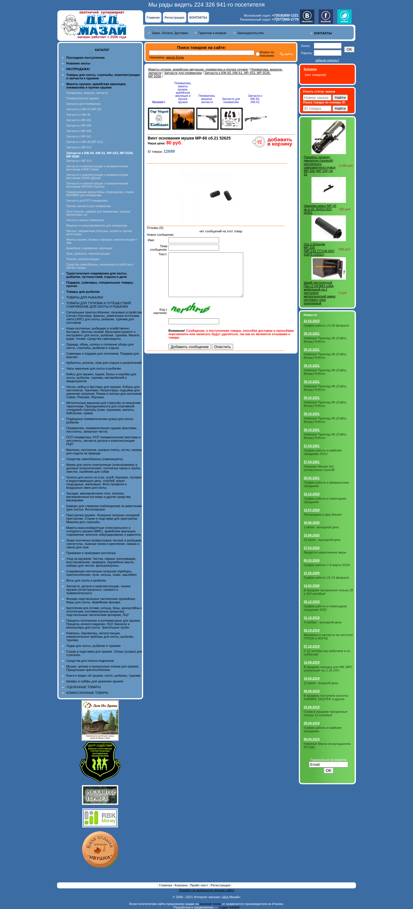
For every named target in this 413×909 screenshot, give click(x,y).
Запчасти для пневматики (83, 103)
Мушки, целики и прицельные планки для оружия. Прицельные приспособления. (102, 668)
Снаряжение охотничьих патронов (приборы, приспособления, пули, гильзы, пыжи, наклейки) (101, 573)
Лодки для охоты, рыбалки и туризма (93, 645)
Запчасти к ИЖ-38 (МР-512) (84, 142)
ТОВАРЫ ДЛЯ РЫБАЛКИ (84, 297)
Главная (153, 17)
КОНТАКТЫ (198, 17)
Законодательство (250, 33)
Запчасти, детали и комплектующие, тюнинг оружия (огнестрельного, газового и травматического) (98, 589)
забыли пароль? (327, 60)
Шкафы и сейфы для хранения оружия (94, 681)
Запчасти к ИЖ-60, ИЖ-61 (255, 99)
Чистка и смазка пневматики (85, 220)
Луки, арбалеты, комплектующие (88, 253)
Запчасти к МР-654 (78, 125)
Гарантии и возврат (212, 33)
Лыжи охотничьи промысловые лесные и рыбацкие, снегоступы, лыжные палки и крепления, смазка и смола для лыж (104, 544)
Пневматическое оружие (82, 98)
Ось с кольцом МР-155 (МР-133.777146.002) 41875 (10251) (319, 249)
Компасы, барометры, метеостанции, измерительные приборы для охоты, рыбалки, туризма (100, 636)
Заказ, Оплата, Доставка (170, 33)
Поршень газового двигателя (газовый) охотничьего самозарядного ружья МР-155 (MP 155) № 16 (320, 165)
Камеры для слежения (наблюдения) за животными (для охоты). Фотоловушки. (104, 507)
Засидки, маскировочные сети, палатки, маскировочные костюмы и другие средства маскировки (98, 497)
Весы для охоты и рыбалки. (86, 580)
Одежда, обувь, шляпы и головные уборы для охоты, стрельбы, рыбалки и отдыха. (100, 346)
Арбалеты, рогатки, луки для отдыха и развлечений (103, 362)
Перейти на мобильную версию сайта (206, 890)
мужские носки (210, 904)
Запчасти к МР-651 (78, 120)
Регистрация (174, 17)
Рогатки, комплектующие (82, 259)
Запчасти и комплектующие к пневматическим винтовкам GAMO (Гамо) (97, 168)
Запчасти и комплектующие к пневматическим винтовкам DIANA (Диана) (97, 176)
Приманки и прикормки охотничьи (91, 553)
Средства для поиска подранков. (90, 660)
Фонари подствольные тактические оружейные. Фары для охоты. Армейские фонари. (101, 600)
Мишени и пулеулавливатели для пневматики (96, 225)
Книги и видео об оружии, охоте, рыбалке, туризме (103, 675)
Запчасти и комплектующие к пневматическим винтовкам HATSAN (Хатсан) (97, 185)
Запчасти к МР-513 (78, 147)
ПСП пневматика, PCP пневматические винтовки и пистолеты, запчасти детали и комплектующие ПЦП (103, 440)
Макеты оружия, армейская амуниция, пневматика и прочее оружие (198, 69)
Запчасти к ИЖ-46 (78, 114)
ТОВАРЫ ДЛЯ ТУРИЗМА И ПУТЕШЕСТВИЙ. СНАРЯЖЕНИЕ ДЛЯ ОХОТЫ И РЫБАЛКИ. (99, 304)
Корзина (181, 885)
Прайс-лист (199, 885)
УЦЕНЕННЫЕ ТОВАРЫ (83, 687)
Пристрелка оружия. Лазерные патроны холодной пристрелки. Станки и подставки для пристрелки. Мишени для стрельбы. (102, 518)
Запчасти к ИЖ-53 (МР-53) (84, 109)
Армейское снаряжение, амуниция (89, 248)
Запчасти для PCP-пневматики (87, 200)
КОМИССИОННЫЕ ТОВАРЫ (87, 692)
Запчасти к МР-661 (78, 136)
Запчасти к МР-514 (78, 160)
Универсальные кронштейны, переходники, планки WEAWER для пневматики (100, 194)
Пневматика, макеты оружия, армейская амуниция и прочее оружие (182, 93)
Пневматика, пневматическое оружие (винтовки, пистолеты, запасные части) (101, 429)
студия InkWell (228, 907)
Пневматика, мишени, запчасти (87, 93)
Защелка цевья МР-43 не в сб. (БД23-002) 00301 (320, 209)
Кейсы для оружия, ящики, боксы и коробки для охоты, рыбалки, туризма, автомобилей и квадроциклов (101, 377)
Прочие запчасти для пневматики (88, 206)
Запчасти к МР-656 (78, 131)
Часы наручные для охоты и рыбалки (93, 368)
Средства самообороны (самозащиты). (95, 459)
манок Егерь (175, 57)
